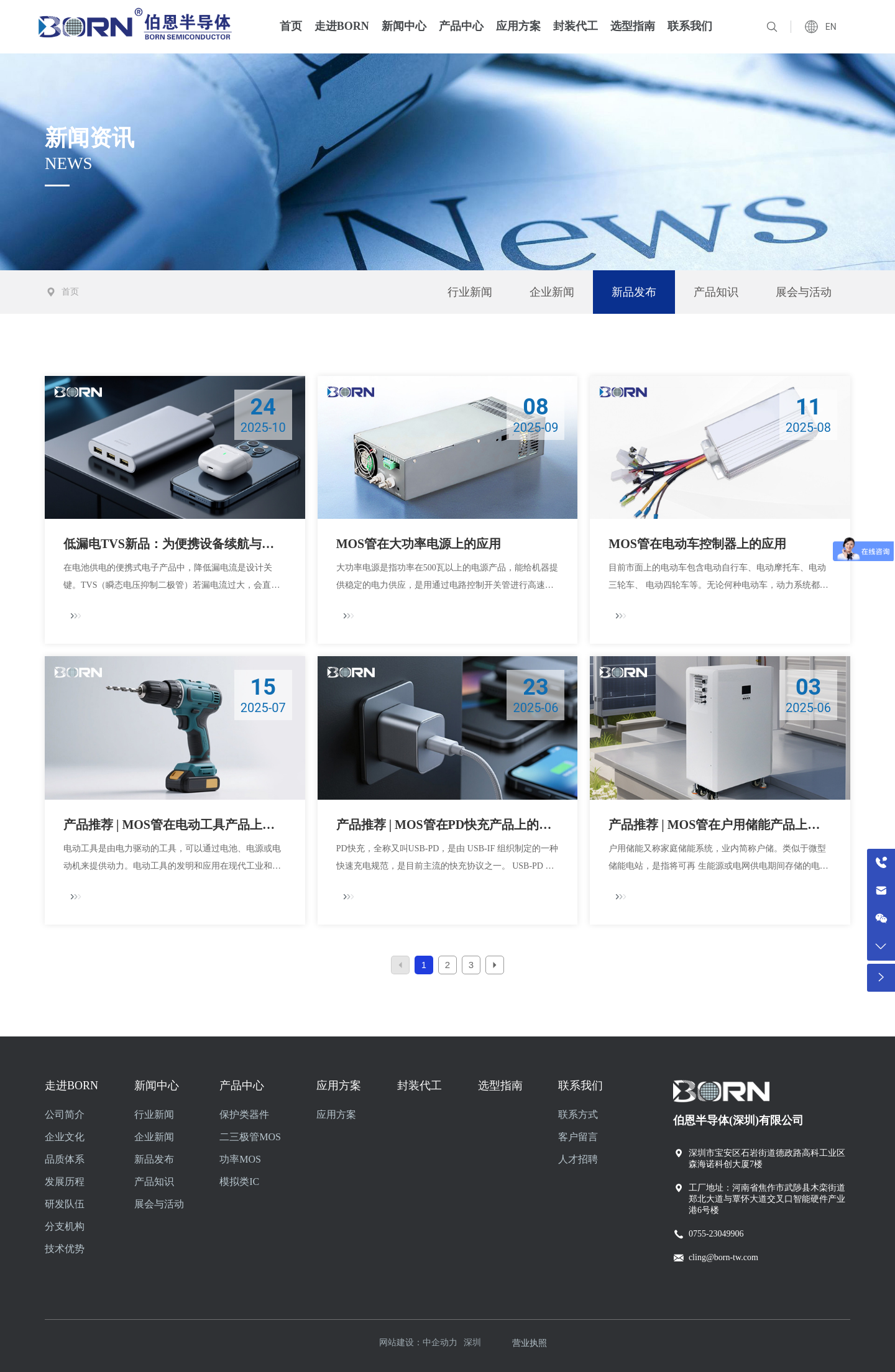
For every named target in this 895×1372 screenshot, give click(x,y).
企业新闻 (552, 292)
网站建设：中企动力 (418, 1342)
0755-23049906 (716, 1233)
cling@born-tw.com (723, 1257)
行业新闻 (470, 292)
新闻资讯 (89, 138)
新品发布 (634, 292)
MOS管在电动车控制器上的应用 (697, 544)
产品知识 (716, 292)
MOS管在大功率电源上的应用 (419, 544)
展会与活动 (804, 292)
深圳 (472, 1342)
